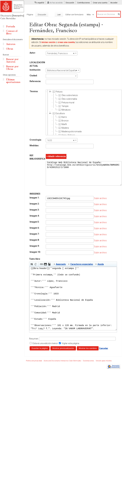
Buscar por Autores (12, 60)
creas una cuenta (66, 42)
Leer (54, 14)
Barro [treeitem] (62, 117)
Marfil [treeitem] (62, 124)
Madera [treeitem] (63, 128)
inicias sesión (48, 42)
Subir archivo (100, 203)
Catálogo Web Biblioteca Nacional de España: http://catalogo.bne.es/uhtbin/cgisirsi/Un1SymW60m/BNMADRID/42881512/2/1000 (84, 175)
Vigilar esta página (70, 348)
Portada (10, 26)
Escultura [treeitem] (58, 113)
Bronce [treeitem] (63, 120)
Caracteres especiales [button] (81, 268)
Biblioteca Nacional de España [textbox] (62, 70)
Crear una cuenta (100, 3)
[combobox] (61, 53)
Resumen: (34, 343)
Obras (9, 48)
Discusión (70, 3)
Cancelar (103, 352)
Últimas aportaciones (13, 80)
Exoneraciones (88, 365)
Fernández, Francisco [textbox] (60, 53)
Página (30, 14)
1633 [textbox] (60, 140)
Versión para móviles (104, 365)
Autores (10, 44)
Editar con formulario (69, 14)
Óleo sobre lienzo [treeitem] (68, 95)
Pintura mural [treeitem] (66, 102)
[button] (32, 269)
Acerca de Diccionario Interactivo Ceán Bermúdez (62, 365)
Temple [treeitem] (63, 106)
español (40, 3)
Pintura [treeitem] (57, 91)
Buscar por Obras (12, 67)
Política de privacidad (34, 365)
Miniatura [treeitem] (64, 110)
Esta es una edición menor (45, 348)
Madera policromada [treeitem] (70, 131)
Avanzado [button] (61, 268)
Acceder (113, 3)
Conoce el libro (11, 32)
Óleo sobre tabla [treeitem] (67, 99)
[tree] (84, 112)
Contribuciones (83, 3)
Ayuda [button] (101, 268)
